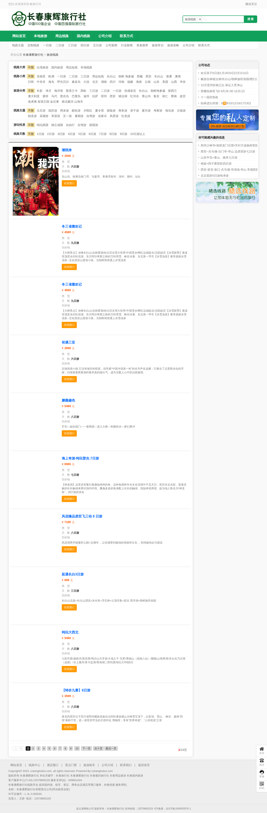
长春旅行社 (34, 4)
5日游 (82, 134)
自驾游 (90, 116)
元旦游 (41, 110)
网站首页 (16, 765)
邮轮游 (76, 110)
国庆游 (52, 110)
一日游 (61, 76)
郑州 (104, 96)
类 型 (66, 161)
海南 (139, 81)
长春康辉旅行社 (33, 54)
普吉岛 (64, 96)
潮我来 (67, 150)
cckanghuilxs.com (102, 771)
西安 (148, 76)
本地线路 (86, 67)
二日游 (73, 76)
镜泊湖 (122, 96)
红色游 (125, 116)
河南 (121, 81)
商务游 (122, 110)
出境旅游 (42, 67)
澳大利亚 (34, 96)
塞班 (45, 96)
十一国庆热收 (209, 97)
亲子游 (134, 110)
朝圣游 (32, 116)
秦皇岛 (76, 81)
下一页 (86, 748)
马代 (54, 96)
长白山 (111, 76)
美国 (165, 81)
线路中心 (34, 765)
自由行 (70, 125)
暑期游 (79, 116)
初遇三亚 (68, 342)
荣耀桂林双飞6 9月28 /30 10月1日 (223, 91)
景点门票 (71, 765)
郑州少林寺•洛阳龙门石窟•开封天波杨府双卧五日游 (234, 145)
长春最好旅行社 (99, 775)
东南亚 (41, 76)
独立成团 (57, 125)
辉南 (174, 96)
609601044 (75, 780)
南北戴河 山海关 (72, 101)
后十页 (98, 748)
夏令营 (99, 110)
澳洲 (178, 76)
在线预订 (69, 183)
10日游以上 (137, 134)
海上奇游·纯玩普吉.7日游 (80, 458)
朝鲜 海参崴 (126, 76)
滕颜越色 (68, 400)
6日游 (92, 134)
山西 (174, 81)
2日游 (51, 134)
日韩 (31, 81)
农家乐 (102, 116)
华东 (183, 81)
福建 (130, 81)
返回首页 (144, 765)
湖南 (104, 81)
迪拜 (86, 96)
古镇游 (181, 110)
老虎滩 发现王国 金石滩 (43, 101)
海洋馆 (58, 90)
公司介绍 (107, 765)
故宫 (183, 96)
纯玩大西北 (70, 632)
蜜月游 (146, 110)
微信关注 (251, 4)
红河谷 (134, 96)
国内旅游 (57, 67)
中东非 (41, 81)
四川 (113, 81)
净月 (48, 90)
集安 (156, 96)
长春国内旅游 (135, 775)
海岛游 (169, 110)
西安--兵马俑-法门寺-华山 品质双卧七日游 (228, 151)
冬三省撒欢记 (72, 226)
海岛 (51, 81)
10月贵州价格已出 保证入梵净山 (222, 85)
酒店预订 (53, 765)
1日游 (40, 134)
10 (77, 748)
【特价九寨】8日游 (76, 690)
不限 (31, 67)
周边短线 (72, 67)
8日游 (113, 134)
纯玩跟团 (42, 125)
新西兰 (172, 90)
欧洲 (51, 76)
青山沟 (146, 96)
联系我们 (126, 765)
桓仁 (165, 96)
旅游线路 (52, 54)
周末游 (64, 110)
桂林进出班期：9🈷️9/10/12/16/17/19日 (226, 103)
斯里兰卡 (72, 90)
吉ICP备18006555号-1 (178, 808)
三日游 (85, 76)
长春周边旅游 (118, 775)
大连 (86, 81)
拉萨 (95, 96)
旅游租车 (89, 765)
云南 (148, 81)
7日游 (103, 134)
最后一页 (111, 748)
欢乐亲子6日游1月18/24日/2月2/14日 (225, 73)
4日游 (71, 134)
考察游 (158, 110)
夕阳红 (87, 110)
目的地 (66, 171)
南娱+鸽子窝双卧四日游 (216, 163)
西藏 (140, 76)
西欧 (83, 90)
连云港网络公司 (85, 808)
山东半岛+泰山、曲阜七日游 (219, 157)
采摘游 (44, 116)
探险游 (111, 110)
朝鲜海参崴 (158, 90)
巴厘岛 (76, 96)
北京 (95, 81)
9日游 (123, 134)
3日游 (61, 134)
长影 (40, 90)
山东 (156, 81)
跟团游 (93, 125)
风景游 (114, 116)
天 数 (66, 166)
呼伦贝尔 (63, 81)
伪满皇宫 (130, 90)
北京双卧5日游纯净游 (215, 175)
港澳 (169, 76)
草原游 (55, 116)
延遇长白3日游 (73, 574)
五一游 (67, 116)
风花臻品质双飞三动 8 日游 (82, 516)
